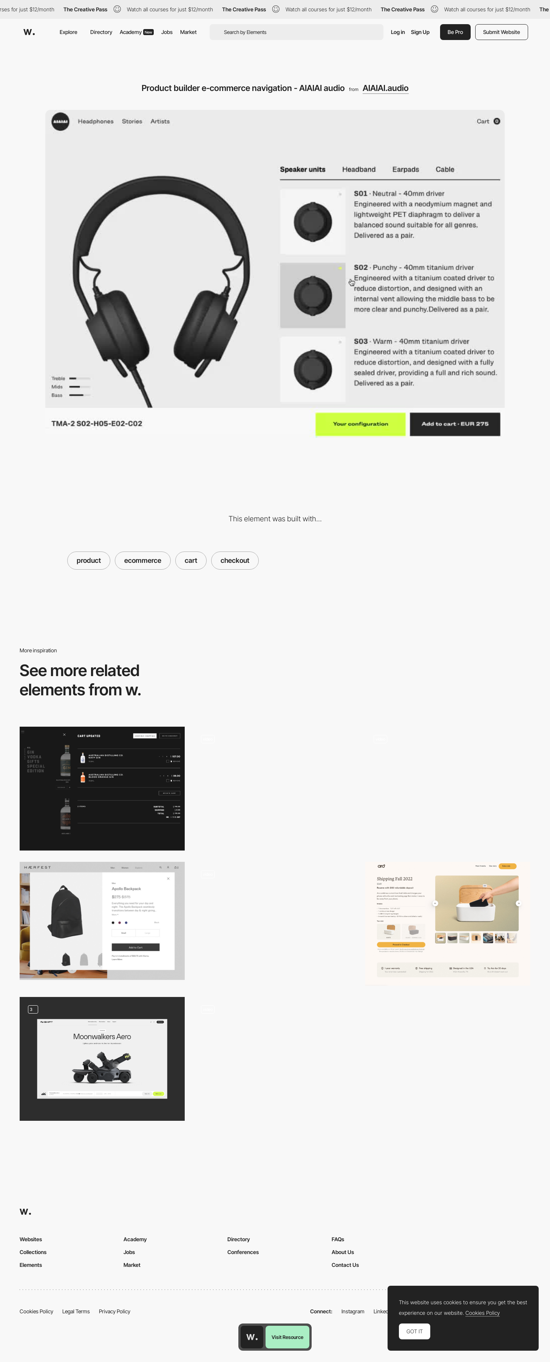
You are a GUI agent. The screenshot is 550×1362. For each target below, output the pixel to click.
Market (188, 32)
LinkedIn (383, 1311)
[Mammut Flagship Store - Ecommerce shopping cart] (274, 921)
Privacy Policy (114, 1311)
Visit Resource (287, 1337)
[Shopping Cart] (102, 788)
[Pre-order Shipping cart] (447, 924)
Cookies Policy (36, 1311)
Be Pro (455, 32)
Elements (31, 1265)
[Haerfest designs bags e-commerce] (102, 921)
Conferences (243, 1252)
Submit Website (501, 32)
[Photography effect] (274, 1056)
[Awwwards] (29, 32)
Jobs (167, 32)
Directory (101, 32)
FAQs (338, 1239)
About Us (343, 1252)
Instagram (353, 1311)
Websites (31, 1239)
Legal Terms (76, 1311)
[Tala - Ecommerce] (274, 786)
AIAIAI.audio (386, 88)
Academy (137, 32)
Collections (33, 1252)
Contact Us (345, 1265)
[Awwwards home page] (252, 1337)
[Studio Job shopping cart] (447, 786)
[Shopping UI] (102, 1059)
